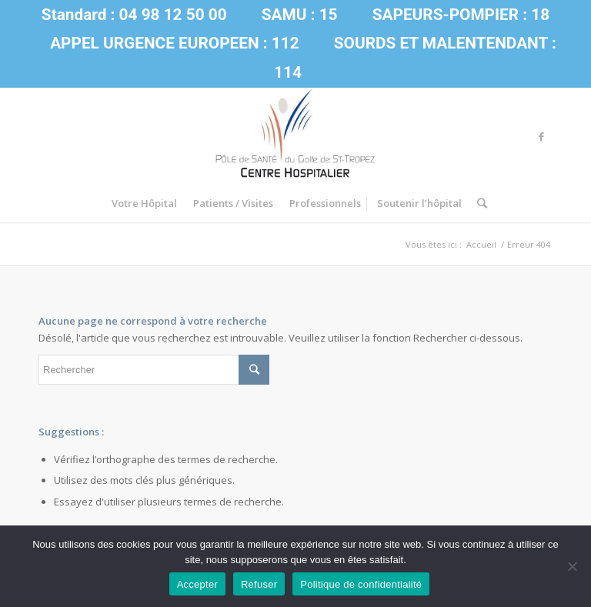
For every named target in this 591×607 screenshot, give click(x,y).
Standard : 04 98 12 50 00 (134, 14)
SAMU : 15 (300, 14)
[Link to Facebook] (541, 136)
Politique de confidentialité (361, 584)
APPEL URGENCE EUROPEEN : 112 (174, 43)
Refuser (259, 584)
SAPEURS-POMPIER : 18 (460, 14)
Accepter (197, 584)
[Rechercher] (478, 203)
